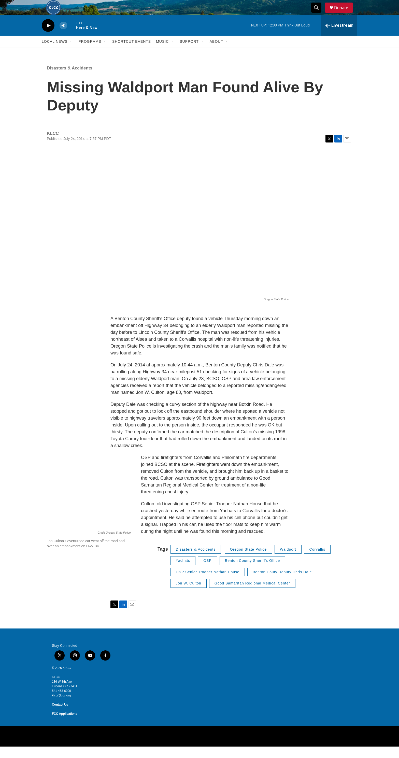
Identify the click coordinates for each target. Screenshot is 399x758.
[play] (48, 37)
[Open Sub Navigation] (71, 53)
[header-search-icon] (319, 13)
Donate (344, 13)
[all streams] (339, 37)
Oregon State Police (248, 561)
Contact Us (60, 716)
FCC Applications (64, 725)
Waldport (288, 561)
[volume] (63, 37)
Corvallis (317, 561)
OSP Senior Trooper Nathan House (207, 583)
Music (162, 53)
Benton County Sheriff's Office (252, 572)
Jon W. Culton (188, 595)
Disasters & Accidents (69, 79)
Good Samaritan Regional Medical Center (252, 595)
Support (189, 53)
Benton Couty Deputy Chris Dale (282, 583)
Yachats (183, 572)
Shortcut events (131, 53)
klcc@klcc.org (61, 707)
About (216, 53)
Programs (89, 53)
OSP (207, 572)
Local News (54, 53)
